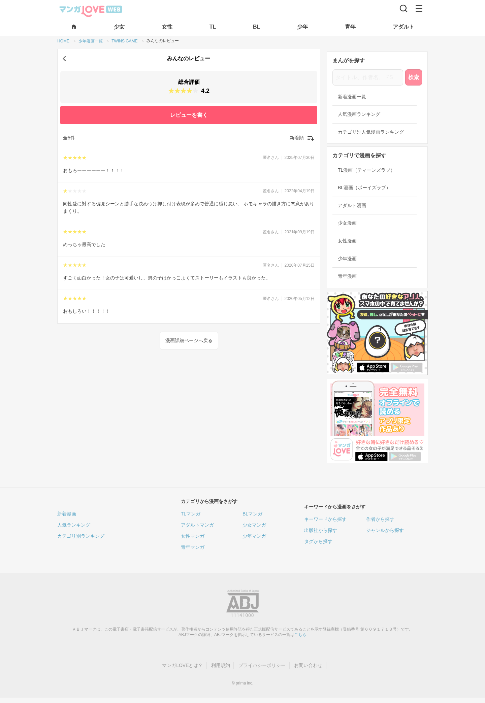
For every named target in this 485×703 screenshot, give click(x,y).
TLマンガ (190, 513)
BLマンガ (252, 513)
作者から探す (380, 519)
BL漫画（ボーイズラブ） (364, 187)
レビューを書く (189, 115)
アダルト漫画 (352, 205)
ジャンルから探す (385, 530)
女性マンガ (192, 536)
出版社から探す (320, 530)
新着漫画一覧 (352, 96)
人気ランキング (73, 525)
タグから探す (318, 541)
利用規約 (220, 665)
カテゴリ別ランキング (80, 536)
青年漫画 (347, 276)
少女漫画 (347, 223)
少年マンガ (254, 536)
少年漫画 (347, 258)
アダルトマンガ (197, 525)
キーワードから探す (325, 519)
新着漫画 (66, 513)
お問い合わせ (308, 665)
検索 (413, 77)
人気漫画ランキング (359, 114)
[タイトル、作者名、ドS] (367, 77)
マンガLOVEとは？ (182, 665)
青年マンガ (192, 547)
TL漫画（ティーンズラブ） (366, 170)
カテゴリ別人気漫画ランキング (371, 132)
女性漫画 (347, 240)
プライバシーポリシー (262, 665)
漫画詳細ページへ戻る (189, 340)
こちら (300, 634)
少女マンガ (254, 525)
